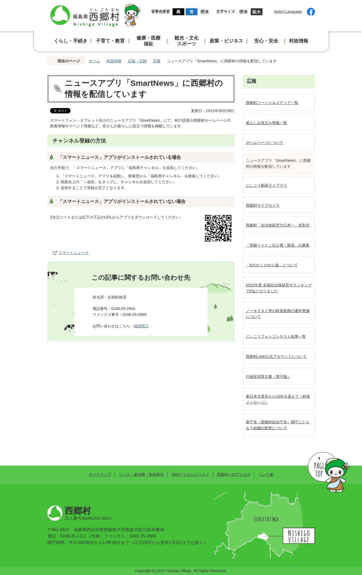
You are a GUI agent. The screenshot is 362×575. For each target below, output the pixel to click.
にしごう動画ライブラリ (266, 185)
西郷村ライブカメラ (263, 205)
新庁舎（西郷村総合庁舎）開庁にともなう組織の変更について (278, 425)
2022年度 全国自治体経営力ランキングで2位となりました (279, 288)
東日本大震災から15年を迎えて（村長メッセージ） (278, 399)
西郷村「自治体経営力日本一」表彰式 (278, 225)
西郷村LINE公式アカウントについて (276, 356)
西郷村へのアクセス (234, 474)
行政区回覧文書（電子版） (268, 376)
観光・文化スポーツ (186, 41)
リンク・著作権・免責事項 (141, 474)
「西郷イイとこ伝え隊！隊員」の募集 (278, 245)
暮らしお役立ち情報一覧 (266, 123)
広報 (157, 61)
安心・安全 (266, 41)
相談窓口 (141, 326)
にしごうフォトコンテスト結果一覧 (276, 336)
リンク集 (265, 474)
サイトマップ (100, 474)
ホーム (94, 61)
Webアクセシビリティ (190, 474)
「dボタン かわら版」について (272, 265)
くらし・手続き (70, 41)
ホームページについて (264, 142)
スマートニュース (74, 253)
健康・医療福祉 (148, 41)
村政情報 (298, 41)
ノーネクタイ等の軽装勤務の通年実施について (278, 314)
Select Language (288, 11)
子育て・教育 (110, 41)
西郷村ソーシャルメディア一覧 (272, 103)
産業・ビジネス (226, 41)
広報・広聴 (137, 61)
